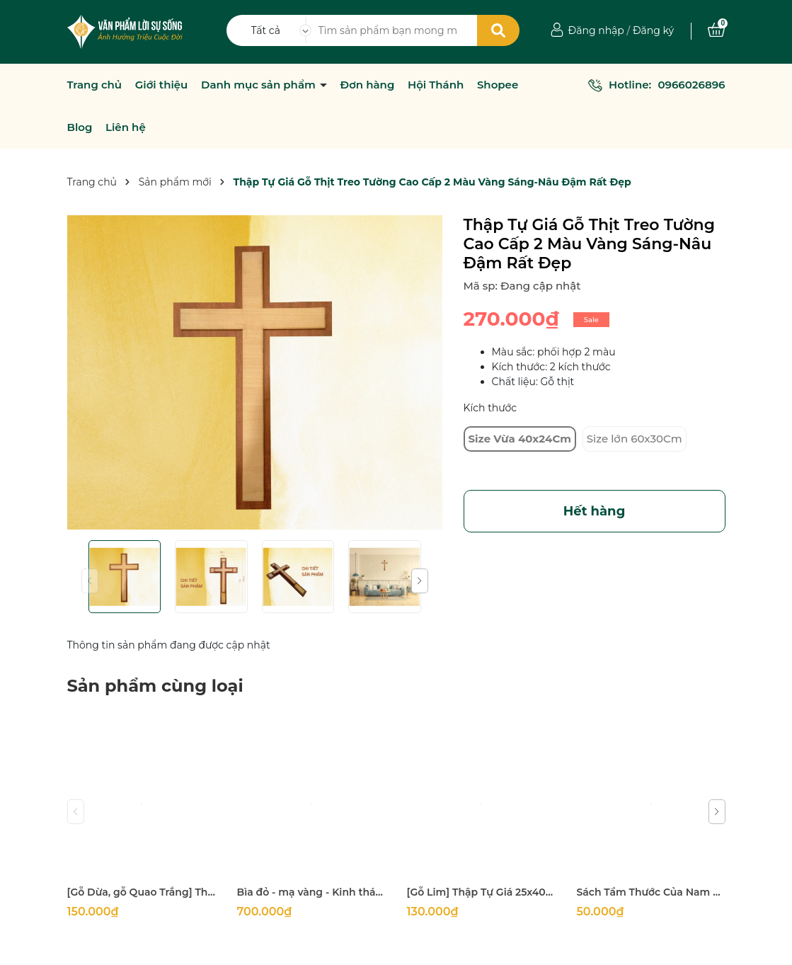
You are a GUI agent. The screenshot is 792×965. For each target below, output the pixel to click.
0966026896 (691, 84)
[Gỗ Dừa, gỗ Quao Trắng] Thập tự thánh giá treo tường (141, 892)
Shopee (497, 85)
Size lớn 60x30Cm (634, 438)
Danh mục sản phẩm (259, 85)
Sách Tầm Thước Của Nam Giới (651, 892)
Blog (80, 127)
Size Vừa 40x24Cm (520, 438)
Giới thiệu (161, 85)
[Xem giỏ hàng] (716, 30)
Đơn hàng (367, 85)
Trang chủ (94, 85)
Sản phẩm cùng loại (155, 685)
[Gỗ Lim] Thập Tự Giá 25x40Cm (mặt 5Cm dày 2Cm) (481, 892)
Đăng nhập (596, 30)
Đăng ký (653, 30)
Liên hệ (125, 127)
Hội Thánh (436, 85)
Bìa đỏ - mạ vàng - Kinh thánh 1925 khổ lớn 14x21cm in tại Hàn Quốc (311, 892)
